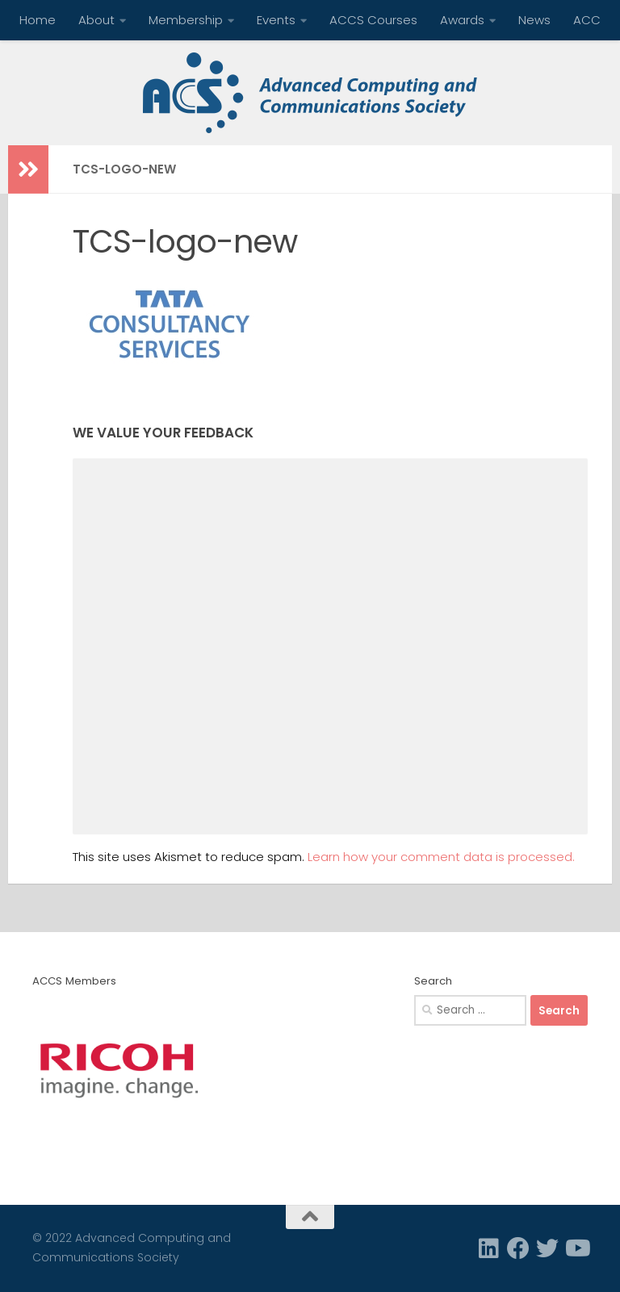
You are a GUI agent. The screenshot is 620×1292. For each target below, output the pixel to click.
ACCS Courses (373, 19)
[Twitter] (547, 1248)
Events (276, 19)
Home (37, 19)
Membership (186, 19)
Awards (462, 19)
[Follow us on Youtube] (576, 1248)
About (96, 19)
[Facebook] (518, 1248)
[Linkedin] (489, 1248)
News (534, 19)
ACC (587, 19)
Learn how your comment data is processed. (441, 856)
